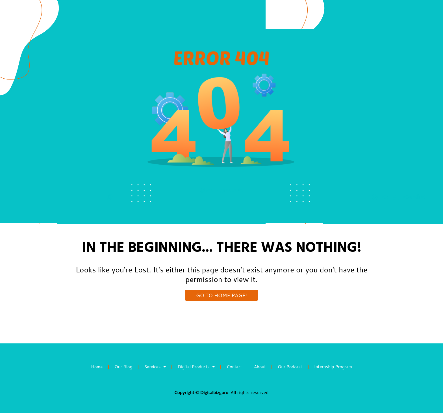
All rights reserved (250, 392)
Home (97, 367)
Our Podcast (290, 367)
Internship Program (333, 367)
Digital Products (196, 367)
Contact (234, 367)
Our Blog (123, 367)
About (260, 367)
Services (155, 367)
